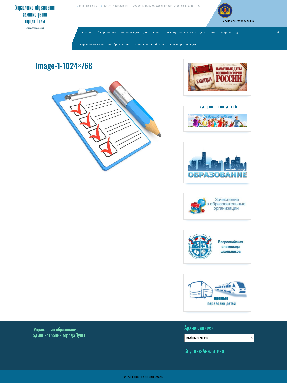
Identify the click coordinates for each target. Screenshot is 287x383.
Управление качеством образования (105, 44)
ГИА (212, 32)
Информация (130, 32)
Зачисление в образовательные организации (165, 44)
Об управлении (105, 32)
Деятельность (153, 32)
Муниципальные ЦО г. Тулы (186, 32)
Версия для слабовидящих (237, 21)
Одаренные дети (231, 32)
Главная (85, 32)
